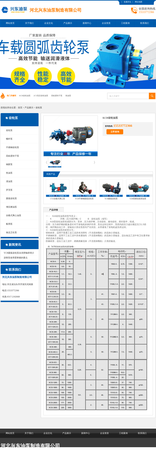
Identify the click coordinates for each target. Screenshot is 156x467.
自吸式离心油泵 (13, 215)
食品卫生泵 (11, 232)
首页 (20, 107)
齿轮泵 (39, 107)
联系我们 (144, 23)
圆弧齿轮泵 (11, 198)
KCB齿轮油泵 (24, 96)
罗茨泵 (9, 190)
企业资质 (106, 23)
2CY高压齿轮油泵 (41, 96)
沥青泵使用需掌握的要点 (16, 258)
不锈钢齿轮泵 (12, 147)
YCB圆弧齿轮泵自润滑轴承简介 (19, 253)
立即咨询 (114, 132)
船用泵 (9, 224)
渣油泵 (9, 181)
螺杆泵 (9, 139)
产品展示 (67, 23)
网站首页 (10, 23)
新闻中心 (87, 23)
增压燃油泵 (11, 207)
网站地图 (138, 2)
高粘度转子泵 (56, 96)
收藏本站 (127, 2)
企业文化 (48, 23)
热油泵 (68, 96)
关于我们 (29, 23)
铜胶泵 (9, 164)
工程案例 (125, 23)
